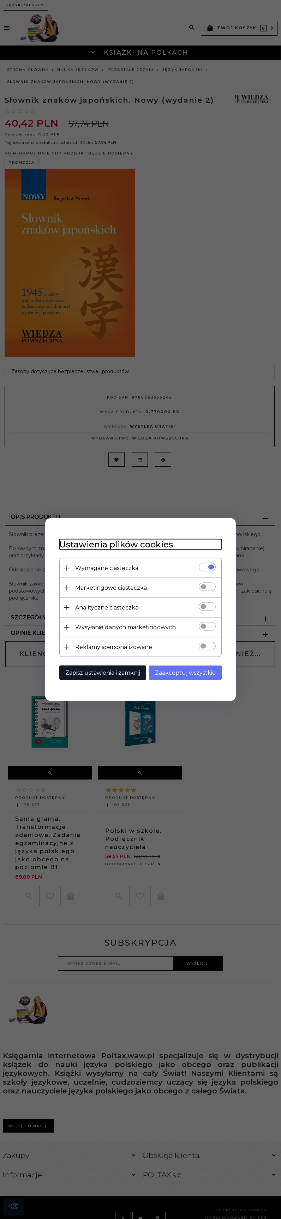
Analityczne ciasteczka (106, 607)
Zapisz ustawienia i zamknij (102, 672)
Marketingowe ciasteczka (111, 587)
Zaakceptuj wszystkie (185, 672)
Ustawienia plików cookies (116, 544)
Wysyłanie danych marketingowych (125, 627)
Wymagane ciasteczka (106, 568)
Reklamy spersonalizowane (113, 647)
